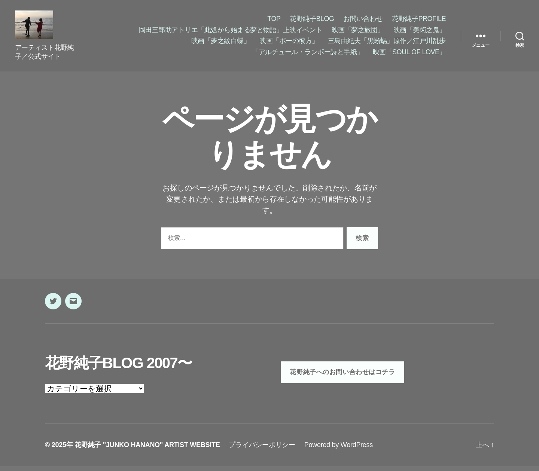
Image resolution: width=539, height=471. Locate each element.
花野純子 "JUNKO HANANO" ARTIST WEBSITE (147, 449)
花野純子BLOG (312, 21)
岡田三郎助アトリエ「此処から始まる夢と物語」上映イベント (230, 32)
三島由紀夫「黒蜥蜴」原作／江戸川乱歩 (387, 43)
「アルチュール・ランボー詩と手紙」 (307, 54)
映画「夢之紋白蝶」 (220, 43)
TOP (273, 21)
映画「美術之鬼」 (419, 32)
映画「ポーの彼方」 (289, 43)
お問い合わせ (363, 21)
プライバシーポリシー (262, 449)
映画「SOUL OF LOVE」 (409, 54)
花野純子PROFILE (419, 21)
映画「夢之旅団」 (358, 32)
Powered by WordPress (338, 449)
